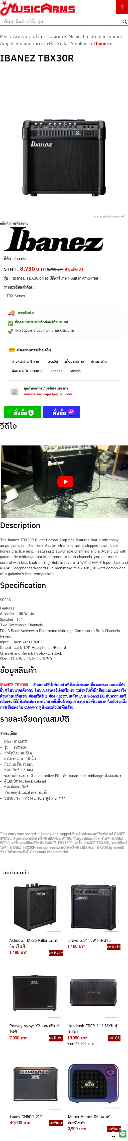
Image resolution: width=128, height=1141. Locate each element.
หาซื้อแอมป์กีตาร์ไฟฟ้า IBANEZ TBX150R (42, 843)
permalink (61, 852)
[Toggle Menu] (122, 7)
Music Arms (12, 36)
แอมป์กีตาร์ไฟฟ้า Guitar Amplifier (56, 43)
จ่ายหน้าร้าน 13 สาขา (26, 361)
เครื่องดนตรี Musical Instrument (76, 36)
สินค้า (34, 36)
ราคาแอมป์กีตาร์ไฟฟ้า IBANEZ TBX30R (78, 848)
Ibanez (101, 43)
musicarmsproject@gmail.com (48, 394)
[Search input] (62, 21)
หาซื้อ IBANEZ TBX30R (91, 843)
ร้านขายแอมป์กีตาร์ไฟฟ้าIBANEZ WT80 (42, 838)
